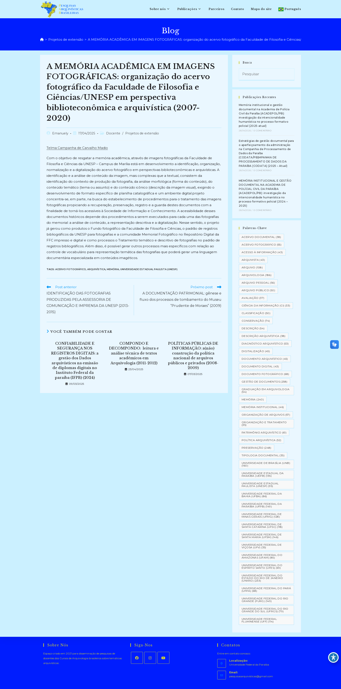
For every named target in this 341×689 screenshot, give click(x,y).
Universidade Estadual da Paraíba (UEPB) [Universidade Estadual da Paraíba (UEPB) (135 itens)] (263, 474)
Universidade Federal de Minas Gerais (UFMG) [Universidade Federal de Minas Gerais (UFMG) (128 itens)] (262, 515)
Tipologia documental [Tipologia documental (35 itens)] (263, 455)
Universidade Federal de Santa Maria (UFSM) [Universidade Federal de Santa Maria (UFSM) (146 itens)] (262, 536)
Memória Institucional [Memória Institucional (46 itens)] (263, 407)
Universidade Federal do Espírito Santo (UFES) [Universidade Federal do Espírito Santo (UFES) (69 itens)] (262, 566)
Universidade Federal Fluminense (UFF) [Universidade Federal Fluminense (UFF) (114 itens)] (259, 620)
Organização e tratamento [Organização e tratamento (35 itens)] (264, 423)
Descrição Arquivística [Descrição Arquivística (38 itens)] (264, 336)
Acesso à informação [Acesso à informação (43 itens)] (262, 252)
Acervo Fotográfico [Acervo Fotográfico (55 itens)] (261, 244)
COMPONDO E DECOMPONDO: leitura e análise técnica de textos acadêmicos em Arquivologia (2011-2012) (134, 353)
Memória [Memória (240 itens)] (253, 399)
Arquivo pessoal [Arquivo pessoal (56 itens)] (258, 282)
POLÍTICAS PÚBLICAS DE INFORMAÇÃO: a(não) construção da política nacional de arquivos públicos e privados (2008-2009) (193, 355)
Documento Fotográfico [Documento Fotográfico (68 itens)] (265, 374)
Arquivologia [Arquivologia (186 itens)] (256, 275)
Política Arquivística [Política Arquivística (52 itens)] (261, 440)
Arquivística (96, 269)
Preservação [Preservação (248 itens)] (256, 447)
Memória (113, 269)
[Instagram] (150, 658)
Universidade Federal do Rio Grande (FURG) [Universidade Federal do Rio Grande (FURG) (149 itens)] (265, 600)
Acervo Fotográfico (70, 269)
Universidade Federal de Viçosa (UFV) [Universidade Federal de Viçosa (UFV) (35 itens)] (262, 546)
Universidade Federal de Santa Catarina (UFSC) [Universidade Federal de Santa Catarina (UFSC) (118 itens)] (262, 525)
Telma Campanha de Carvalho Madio (77, 148)
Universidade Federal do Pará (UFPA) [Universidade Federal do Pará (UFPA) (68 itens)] (266, 589)
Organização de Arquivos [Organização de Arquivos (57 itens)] (266, 414)
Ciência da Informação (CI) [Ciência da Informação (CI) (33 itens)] (266, 305)
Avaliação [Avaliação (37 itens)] (253, 297)
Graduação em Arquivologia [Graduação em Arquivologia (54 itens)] (265, 390)
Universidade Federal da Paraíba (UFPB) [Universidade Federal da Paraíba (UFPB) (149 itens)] (262, 505)
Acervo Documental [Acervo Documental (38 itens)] (261, 237)
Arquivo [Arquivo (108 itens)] (252, 267)
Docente (113, 133)
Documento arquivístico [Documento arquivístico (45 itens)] (265, 358)
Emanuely (60, 133)
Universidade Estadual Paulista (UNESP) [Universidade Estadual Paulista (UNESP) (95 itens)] (260, 485)
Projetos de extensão (142, 133)
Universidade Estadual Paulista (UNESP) (148, 269)
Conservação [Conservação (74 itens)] (256, 320)
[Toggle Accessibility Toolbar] (333, 657)
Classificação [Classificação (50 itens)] (256, 313)
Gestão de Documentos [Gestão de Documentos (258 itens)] (264, 381)
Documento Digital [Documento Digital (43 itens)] (260, 366)
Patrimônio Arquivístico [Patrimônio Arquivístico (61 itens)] (264, 432)
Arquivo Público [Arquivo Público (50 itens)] (258, 290)
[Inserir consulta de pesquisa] (266, 74)
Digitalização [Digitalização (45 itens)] (256, 351)
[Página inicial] (42, 39)
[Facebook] (137, 658)
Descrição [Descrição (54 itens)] (253, 328)
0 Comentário (262, 130)
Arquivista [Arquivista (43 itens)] (253, 259)
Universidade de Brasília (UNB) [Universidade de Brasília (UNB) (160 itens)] (266, 464)
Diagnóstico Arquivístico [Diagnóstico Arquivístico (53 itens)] (265, 343)
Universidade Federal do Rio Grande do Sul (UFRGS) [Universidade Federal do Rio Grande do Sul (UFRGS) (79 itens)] (265, 610)
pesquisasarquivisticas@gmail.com (251, 676)
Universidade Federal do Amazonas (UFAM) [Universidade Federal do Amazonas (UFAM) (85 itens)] (262, 556)
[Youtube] (163, 658)
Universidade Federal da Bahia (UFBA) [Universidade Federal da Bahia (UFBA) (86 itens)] (262, 495)
